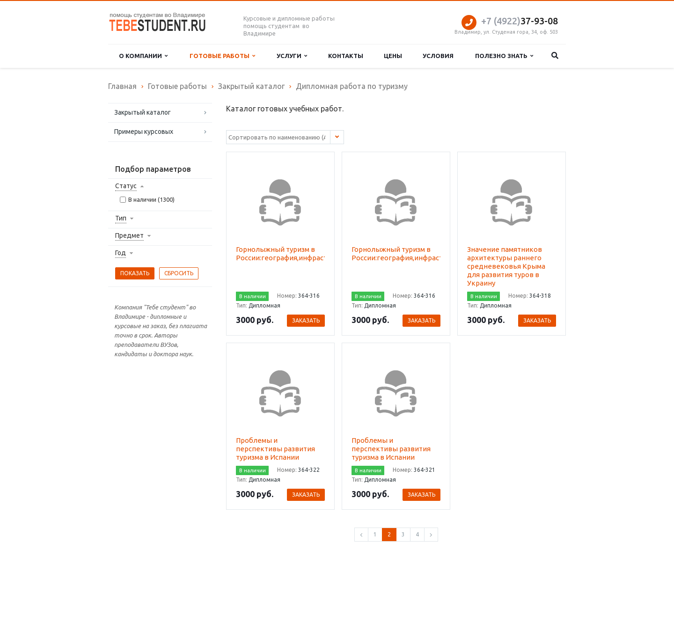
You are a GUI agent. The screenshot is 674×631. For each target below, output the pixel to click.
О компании (143, 55)
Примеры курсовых (143, 131)
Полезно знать (504, 55)
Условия (438, 55)
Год (120, 253)
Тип (120, 218)
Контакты (345, 55)
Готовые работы (222, 55)
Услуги (292, 55)
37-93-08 (519, 20)
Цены (393, 55)
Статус (126, 186)
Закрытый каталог (142, 112)
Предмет (129, 235)
